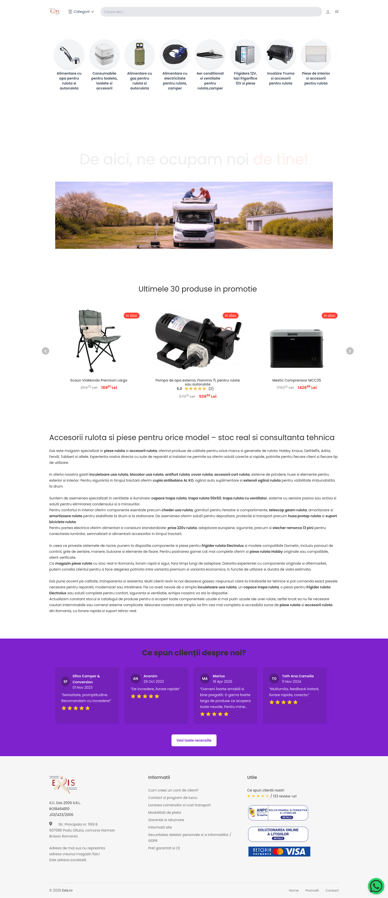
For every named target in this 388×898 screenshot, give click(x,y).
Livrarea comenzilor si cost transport (179, 805)
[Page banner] (194, 215)
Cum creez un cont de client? (173, 790)
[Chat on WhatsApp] (376, 886)
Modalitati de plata (164, 812)
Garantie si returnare (166, 820)
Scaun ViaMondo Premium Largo (98, 380)
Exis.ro (67, 890)
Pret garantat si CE (164, 848)
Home (294, 890)
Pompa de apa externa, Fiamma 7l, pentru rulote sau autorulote (198, 382)
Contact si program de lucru (172, 797)
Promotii (312, 890)
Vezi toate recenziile (194, 740)
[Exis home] (55, 12)
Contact (332, 890)
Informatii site (160, 827)
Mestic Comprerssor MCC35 (296, 380)
